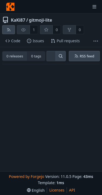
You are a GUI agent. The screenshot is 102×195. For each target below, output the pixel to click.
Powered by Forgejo (26, 176)
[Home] (10, 7)
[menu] (36, 190)
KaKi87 (18, 20)
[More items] (96, 41)
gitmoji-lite (40, 20)
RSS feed (84, 56)
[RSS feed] (8, 29)
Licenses (56, 190)
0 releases (15, 56)
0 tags (36, 56)
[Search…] (60, 56)
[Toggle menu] (94, 7)
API (72, 190)
